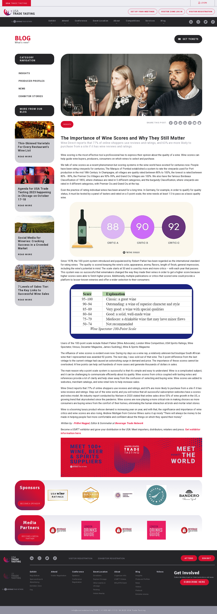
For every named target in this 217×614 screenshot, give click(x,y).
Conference (81, 22)
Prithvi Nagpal (81, 423)
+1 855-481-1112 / (110, 610)
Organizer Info (120, 576)
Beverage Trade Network (129, 423)
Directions (97, 576)
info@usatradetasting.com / (86, 610)
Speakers (75, 576)
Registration (34, 576)
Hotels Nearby (98, 593)
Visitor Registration (200, 12)
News (22, 88)
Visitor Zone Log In (171, 12)
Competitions (133, 22)
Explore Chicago (99, 579)
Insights (24, 73)
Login (202, 3)
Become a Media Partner (30, 537)
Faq (31, 590)
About (116, 22)
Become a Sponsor (30, 503)
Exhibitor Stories (31, 96)
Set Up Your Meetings (143, 12)
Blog (163, 22)
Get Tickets (188, 39)
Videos (138, 587)
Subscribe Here (194, 582)
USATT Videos (120, 579)
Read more (25, 156)
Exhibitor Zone (36, 586)
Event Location (100, 22)
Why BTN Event (120, 583)
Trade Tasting (16, 3)
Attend (65, 22)
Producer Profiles (32, 81)
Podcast (139, 590)
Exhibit (52, 22)
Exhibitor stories (142, 594)
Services (150, 22)
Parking (96, 590)
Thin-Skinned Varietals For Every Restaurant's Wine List (34, 147)
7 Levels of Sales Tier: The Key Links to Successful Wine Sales (33, 290)
